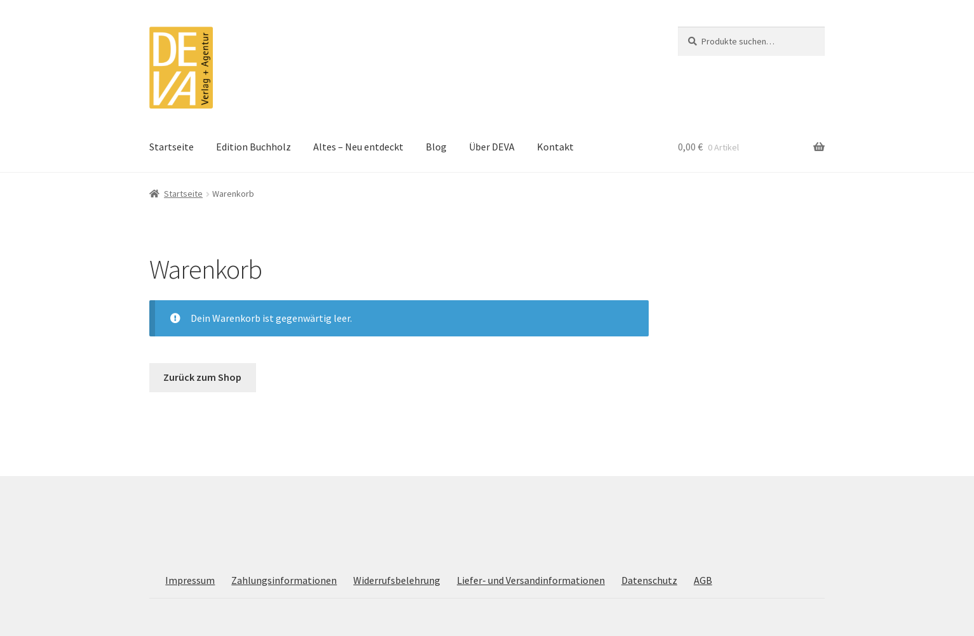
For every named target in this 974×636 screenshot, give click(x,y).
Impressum (190, 580)
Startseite (171, 146)
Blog (436, 146)
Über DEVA (492, 146)
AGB (703, 580)
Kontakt (555, 146)
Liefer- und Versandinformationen (531, 580)
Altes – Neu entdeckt (358, 146)
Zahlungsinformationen (284, 580)
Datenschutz (649, 580)
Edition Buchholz (253, 146)
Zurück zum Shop (202, 377)
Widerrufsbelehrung (396, 580)
